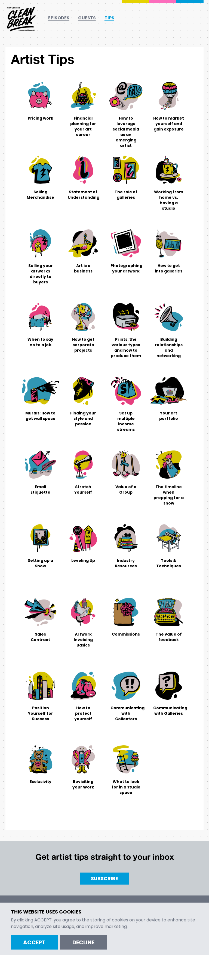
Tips (109, 18)
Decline (83, 942)
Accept (34, 942)
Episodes (58, 18)
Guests (87, 18)
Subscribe (104, 878)
